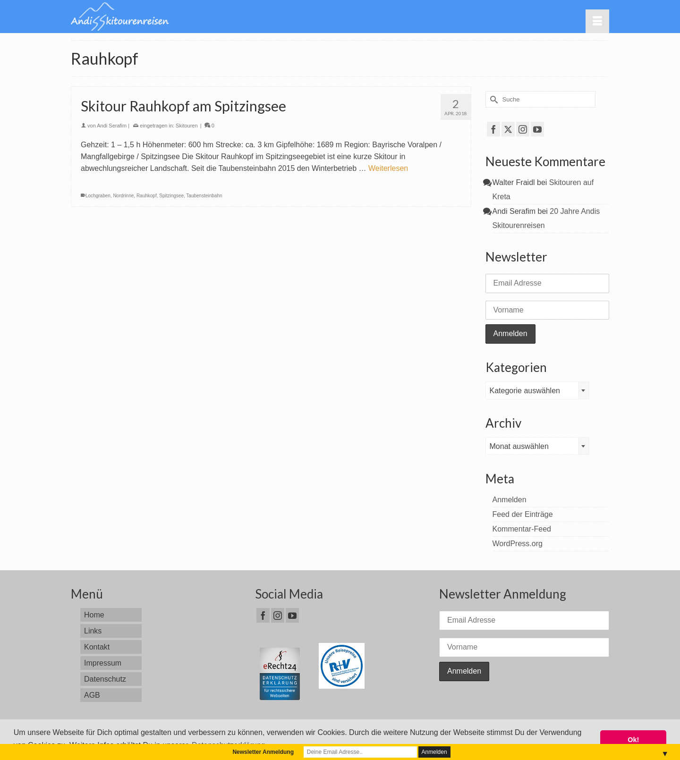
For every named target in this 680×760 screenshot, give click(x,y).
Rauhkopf (146, 195)
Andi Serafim (112, 125)
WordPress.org (518, 544)
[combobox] (537, 390)
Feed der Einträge (523, 514)
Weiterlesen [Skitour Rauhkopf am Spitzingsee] (388, 168)
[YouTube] (537, 129)
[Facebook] (493, 129)
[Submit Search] (492, 99)
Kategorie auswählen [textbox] (525, 391)
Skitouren (186, 125)
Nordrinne (123, 195)
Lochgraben (97, 195)
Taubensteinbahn (204, 195)
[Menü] (597, 21)
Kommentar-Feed (522, 529)
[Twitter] (508, 129)
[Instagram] (522, 129)
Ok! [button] (633, 739)
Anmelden (510, 500)
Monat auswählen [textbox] (519, 446)
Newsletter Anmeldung (263, 752)
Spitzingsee (171, 195)
